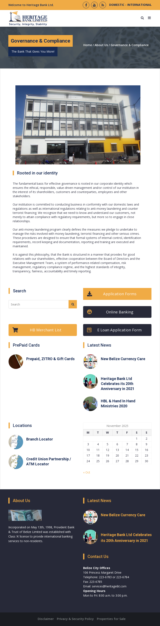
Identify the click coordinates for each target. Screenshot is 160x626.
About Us (101, 45)
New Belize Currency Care (123, 359)
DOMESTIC (116, 5)
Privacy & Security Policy (75, 619)
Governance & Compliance (130, 45)
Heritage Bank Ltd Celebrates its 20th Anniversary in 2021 (117, 383)
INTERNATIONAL (139, 5)
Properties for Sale (111, 619)
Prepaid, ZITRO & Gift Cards (50, 359)
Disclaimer (46, 619)
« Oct (86, 472)
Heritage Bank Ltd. (40, 5)
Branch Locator (39, 439)
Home (87, 45)
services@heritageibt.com (109, 586)
